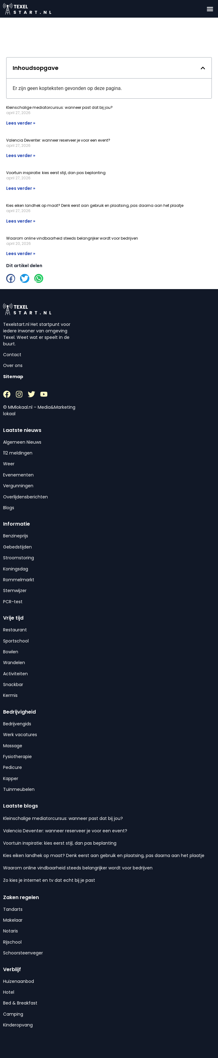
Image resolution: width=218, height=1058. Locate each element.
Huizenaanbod (18, 981)
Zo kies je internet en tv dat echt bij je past (49, 880)
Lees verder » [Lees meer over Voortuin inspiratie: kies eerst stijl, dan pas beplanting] (20, 188)
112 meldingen (17, 453)
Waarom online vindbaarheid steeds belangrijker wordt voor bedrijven (72, 238)
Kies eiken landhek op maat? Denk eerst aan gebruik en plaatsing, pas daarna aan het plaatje (94, 205)
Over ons (13, 365)
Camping (13, 1014)
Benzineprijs (15, 536)
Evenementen (18, 475)
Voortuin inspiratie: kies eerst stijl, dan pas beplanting (56, 172)
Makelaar (13, 920)
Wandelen (14, 662)
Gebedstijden (17, 547)
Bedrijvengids (17, 724)
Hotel (8, 992)
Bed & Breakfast (20, 1003)
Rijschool (12, 942)
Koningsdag (15, 569)
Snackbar (13, 684)
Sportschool (16, 641)
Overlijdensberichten (25, 497)
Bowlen (10, 652)
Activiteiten (15, 674)
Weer (9, 464)
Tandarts (13, 909)
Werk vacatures (20, 735)
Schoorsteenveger (23, 953)
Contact (12, 355)
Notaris (10, 931)
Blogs (8, 508)
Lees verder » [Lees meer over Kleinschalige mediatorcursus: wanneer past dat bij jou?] (20, 123)
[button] (210, 9)
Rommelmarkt (18, 580)
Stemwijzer (15, 590)
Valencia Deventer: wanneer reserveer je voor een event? (58, 140)
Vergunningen (18, 486)
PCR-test (13, 602)
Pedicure (12, 767)
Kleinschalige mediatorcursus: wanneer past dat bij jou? (59, 107)
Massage (12, 746)
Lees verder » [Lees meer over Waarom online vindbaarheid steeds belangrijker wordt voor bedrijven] (20, 253)
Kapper (10, 778)
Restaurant (15, 630)
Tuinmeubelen (19, 789)
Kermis (10, 695)
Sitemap (13, 376)
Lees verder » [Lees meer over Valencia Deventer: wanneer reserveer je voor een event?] (20, 155)
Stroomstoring (18, 558)
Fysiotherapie (17, 756)
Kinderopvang (18, 1025)
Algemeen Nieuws (22, 442)
